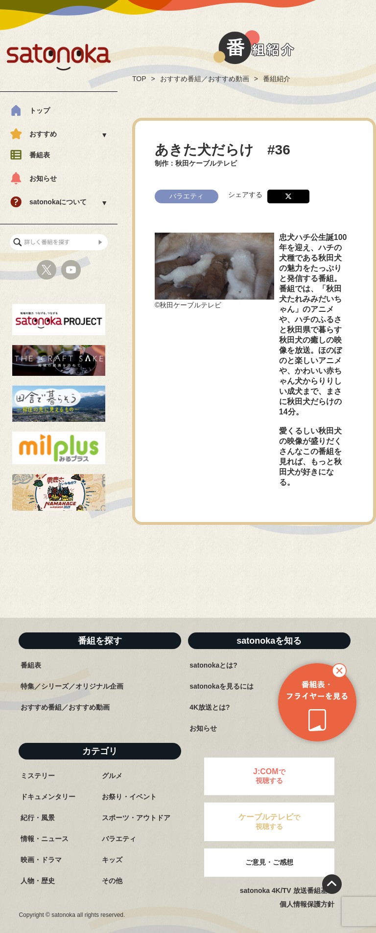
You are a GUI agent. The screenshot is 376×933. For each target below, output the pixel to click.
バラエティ (119, 839)
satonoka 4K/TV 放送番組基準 (287, 890)
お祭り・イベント (129, 797)
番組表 (39, 155)
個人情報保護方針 (307, 904)
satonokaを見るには (221, 686)
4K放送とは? (209, 707)
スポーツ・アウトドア (136, 818)
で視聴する (269, 775)
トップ (39, 110)
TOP (139, 79)
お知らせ (43, 178)
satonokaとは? (213, 665)
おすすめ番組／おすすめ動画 (204, 79)
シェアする (245, 193)
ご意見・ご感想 (269, 862)
